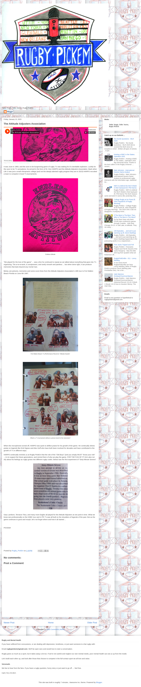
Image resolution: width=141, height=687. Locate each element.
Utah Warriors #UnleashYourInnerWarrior (123, 275)
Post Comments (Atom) (56, 629)
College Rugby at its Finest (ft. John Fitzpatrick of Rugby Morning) (125, 201)
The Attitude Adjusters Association (21, 162)
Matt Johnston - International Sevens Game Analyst (124, 171)
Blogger (99, 682)
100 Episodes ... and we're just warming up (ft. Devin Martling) (125, 232)
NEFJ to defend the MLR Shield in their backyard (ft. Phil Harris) (125, 187)
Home (51, 622)
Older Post (92, 622)
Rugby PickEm (7, 162)
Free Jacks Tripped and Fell (124, 245)
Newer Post (9, 622)
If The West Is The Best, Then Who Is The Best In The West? (125, 216)
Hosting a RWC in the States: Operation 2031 (124, 155)
